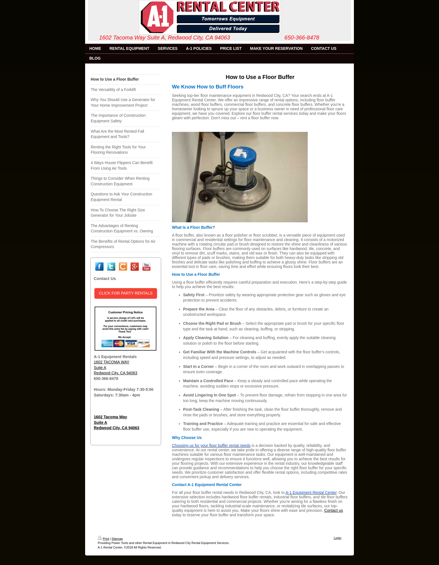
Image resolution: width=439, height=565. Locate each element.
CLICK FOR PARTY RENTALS (125, 293)
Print (103, 538)
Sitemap (117, 538)
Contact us (333, 510)
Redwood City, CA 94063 (115, 373)
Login (337, 538)
